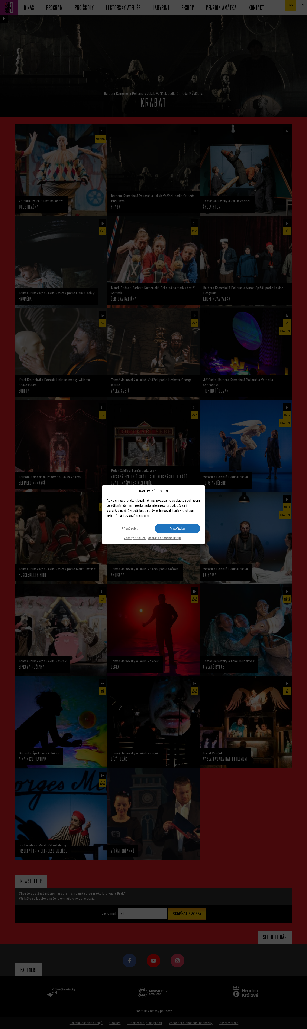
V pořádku (177, 528)
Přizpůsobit (129, 528)
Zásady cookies (135, 538)
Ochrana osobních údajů (164, 538)
